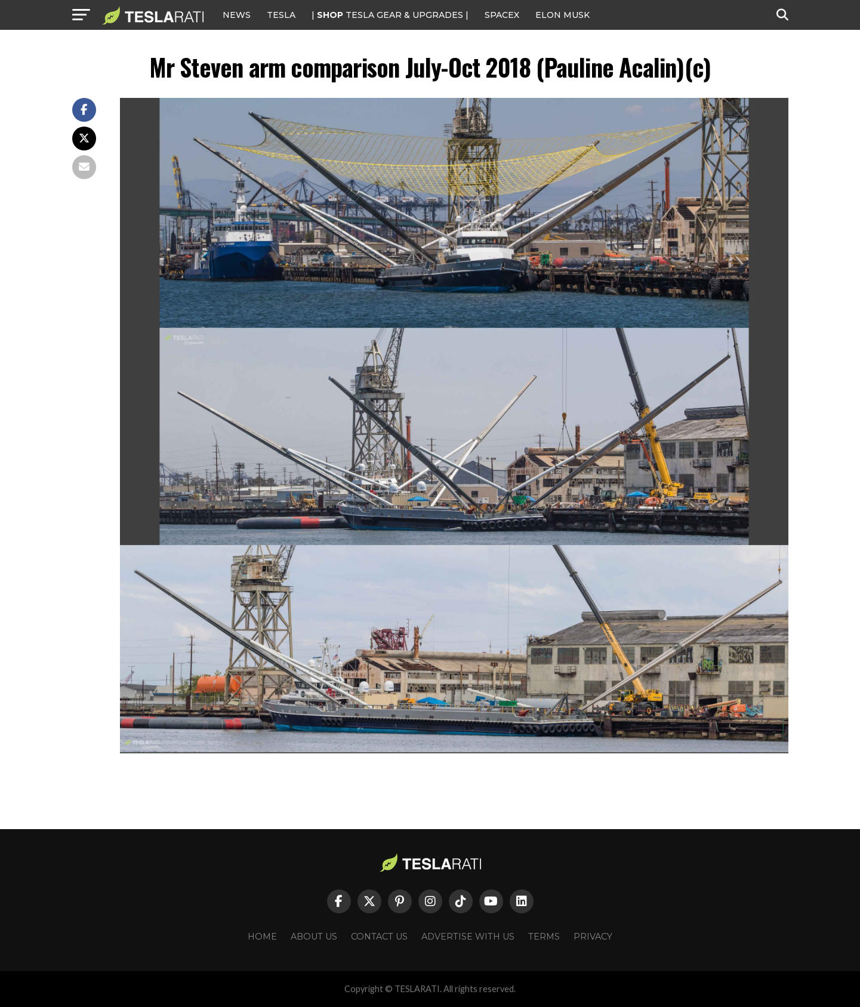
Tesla (281, 15)
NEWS (237, 15)
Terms (544, 936)
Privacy (593, 936)
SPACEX (502, 15)
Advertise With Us (467, 936)
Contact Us (379, 936)
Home (262, 936)
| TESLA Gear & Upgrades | (390, 15)
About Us (314, 936)
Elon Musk (562, 15)
